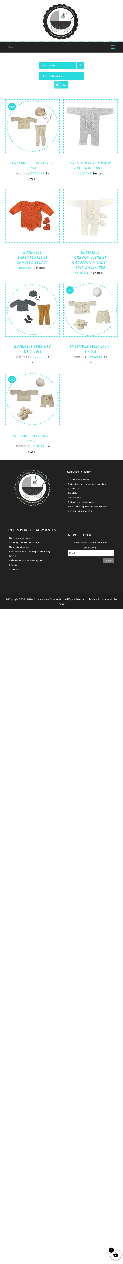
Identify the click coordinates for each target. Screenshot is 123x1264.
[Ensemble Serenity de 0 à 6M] (32, 285)
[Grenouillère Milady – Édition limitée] (90, 102)
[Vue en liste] (64, 84)
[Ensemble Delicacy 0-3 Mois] (90, 285)
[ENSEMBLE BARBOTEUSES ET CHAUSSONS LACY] (32, 191)
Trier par (48, 65)
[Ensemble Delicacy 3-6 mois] (32, 375)
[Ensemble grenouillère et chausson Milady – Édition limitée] (90, 191)
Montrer (52, 76)
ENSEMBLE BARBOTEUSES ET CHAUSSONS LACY (32, 257)
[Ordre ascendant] (80, 65)
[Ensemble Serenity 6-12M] (32, 102)
